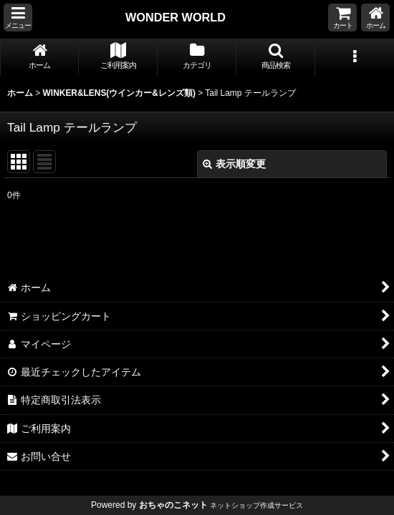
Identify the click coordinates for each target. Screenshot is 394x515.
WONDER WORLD (175, 17)
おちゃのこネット (173, 505)
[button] (18, 17)
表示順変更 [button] (234, 164)
